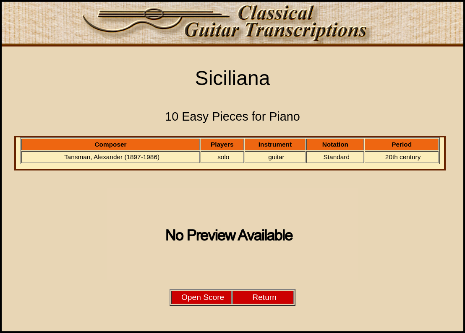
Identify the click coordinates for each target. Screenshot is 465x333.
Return (264, 297)
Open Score (202, 297)
